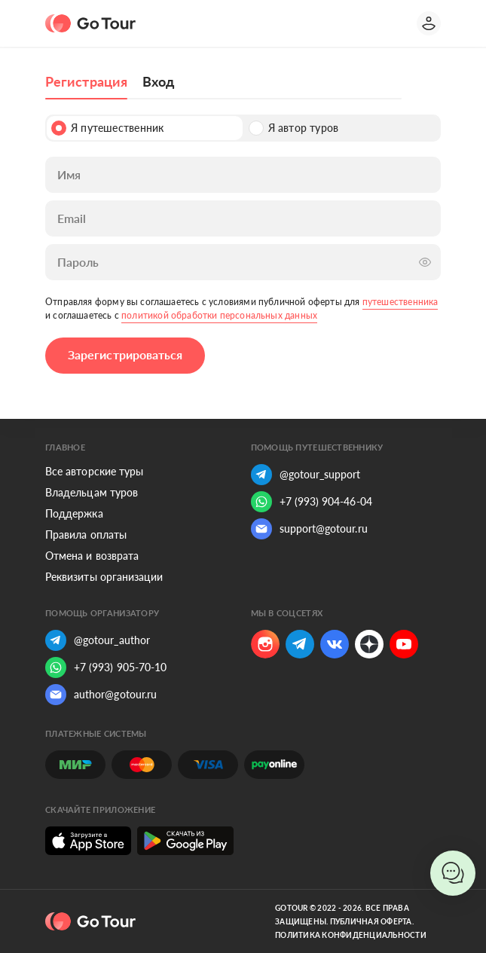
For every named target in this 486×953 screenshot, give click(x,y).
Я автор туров (294, 128)
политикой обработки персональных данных (219, 315)
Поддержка (74, 513)
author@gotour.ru (101, 694)
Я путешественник (107, 128)
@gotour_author (97, 640)
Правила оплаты (86, 534)
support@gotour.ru (309, 528)
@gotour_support (306, 474)
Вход (158, 81)
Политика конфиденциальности (350, 934)
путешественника (400, 301)
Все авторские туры (94, 471)
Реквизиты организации (104, 576)
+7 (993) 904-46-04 (311, 501)
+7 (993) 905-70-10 (106, 667)
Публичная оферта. (372, 921)
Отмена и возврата (92, 555)
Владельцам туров (91, 492)
